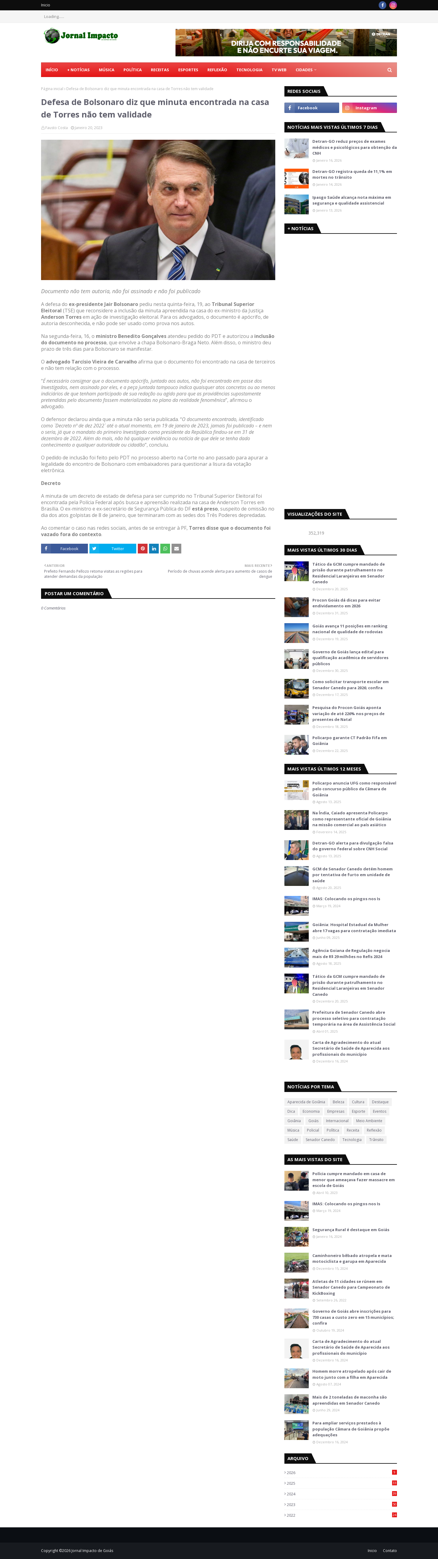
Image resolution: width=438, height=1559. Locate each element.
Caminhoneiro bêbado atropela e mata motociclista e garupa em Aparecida (352, 1258)
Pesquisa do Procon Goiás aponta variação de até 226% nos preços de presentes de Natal (348, 713)
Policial (313, 1130)
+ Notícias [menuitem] (78, 69)
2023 (342, 1504)
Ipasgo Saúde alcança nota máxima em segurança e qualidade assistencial (351, 200)
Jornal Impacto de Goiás (92, 1550)
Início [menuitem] (52, 69)
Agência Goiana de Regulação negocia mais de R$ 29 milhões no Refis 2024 (351, 953)
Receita (353, 1130)
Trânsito (376, 1139)
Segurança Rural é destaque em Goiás (350, 1229)
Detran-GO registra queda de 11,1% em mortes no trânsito (352, 174)
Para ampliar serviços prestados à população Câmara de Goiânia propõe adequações (350, 1429)
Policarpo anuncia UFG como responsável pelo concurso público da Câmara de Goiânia (354, 789)
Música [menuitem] (106, 69)
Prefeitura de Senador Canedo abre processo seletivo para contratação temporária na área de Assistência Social (353, 1018)
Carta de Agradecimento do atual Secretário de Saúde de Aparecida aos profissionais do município (351, 1048)
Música (293, 1130)
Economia (311, 1111)
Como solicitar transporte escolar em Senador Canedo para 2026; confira (350, 684)
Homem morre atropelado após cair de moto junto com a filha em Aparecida (351, 1374)
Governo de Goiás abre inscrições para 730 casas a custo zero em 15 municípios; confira (353, 1317)
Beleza (338, 1101)
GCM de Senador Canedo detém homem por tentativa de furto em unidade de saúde (352, 874)
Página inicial (52, 88)
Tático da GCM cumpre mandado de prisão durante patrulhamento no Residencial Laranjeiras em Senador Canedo (348, 573)
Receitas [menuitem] (160, 69)
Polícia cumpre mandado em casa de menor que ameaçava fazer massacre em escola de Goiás (353, 1179)
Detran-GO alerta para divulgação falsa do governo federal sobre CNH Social (352, 846)
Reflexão (374, 1130)
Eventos (379, 1111)
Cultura (358, 1101)
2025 (342, 1483)
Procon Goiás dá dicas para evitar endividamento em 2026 (346, 603)
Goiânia (294, 1120)
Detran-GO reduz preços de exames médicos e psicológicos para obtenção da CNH (354, 147)
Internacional (337, 1120)
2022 (342, 1515)
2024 (342, 1494)
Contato (390, 1550)
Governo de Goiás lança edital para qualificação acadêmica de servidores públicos (350, 657)
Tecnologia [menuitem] (249, 69)
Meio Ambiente (369, 1120)
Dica (291, 1111)
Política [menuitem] (132, 69)
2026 (342, 1472)
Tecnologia (352, 1139)
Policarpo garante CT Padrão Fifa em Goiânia (349, 740)
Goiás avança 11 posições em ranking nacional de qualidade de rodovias (350, 629)
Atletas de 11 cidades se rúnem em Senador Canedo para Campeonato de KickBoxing (351, 1287)
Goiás (313, 1120)
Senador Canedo (320, 1139)
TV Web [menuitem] (279, 69)
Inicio (45, 5)
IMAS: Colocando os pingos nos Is (346, 898)
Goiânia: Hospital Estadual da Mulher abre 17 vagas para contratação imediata (354, 927)
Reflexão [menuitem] (217, 69)
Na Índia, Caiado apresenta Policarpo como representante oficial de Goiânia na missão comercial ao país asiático (351, 818)
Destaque (380, 1101)
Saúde (292, 1139)
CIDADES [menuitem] (304, 69)
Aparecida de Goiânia (306, 1101)
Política (333, 1130)
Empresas (335, 1111)
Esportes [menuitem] (188, 69)
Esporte (358, 1111)
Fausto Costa (56, 127)
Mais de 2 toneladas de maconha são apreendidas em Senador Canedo (349, 1400)
